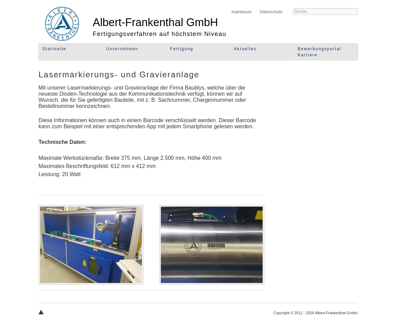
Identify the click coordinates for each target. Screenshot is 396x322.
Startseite (54, 48)
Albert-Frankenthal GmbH (62, 24)
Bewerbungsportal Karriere (319, 51)
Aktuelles (245, 48)
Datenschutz (271, 12)
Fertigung (181, 48)
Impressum (241, 12)
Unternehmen (122, 48)
